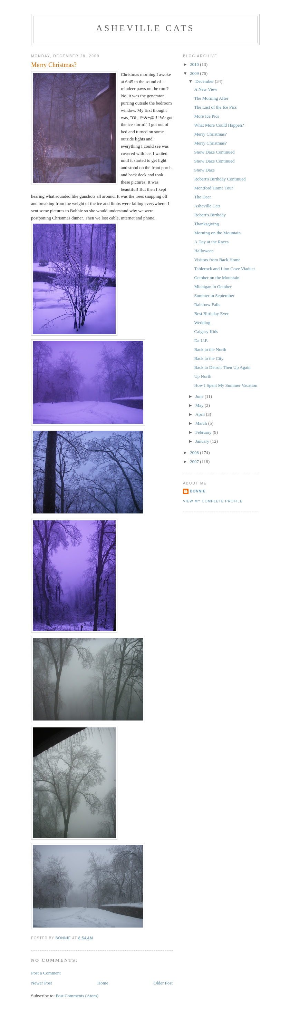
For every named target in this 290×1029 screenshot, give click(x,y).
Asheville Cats (145, 28)
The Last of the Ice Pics (215, 107)
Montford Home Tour (213, 187)
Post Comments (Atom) (77, 995)
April (200, 414)
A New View (205, 89)
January (203, 441)
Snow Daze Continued (214, 152)
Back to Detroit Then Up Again (222, 367)
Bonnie (197, 491)
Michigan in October (212, 286)
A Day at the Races (211, 241)
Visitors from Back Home (217, 259)
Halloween (203, 250)
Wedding (202, 322)
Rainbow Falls (207, 304)
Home (102, 983)
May (200, 405)
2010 (195, 64)
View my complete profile (213, 501)
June (200, 396)
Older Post (163, 983)
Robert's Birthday (210, 214)
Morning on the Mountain (217, 232)
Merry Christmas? (210, 134)
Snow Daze (204, 170)
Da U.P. (201, 340)
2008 (195, 452)
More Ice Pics (206, 116)
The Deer (202, 196)
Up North (202, 376)
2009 (195, 73)
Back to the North (210, 349)
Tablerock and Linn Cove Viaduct (224, 268)
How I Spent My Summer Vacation (225, 385)
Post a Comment (46, 973)
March (201, 423)
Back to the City (208, 358)
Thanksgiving (206, 223)
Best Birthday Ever (211, 313)
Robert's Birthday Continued (219, 179)
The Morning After (211, 98)
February (204, 432)
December (205, 81)
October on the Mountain (216, 277)
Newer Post (41, 983)
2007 (195, 461)
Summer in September (214, 295)
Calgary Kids (206, 331)
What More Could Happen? (219, 125)
